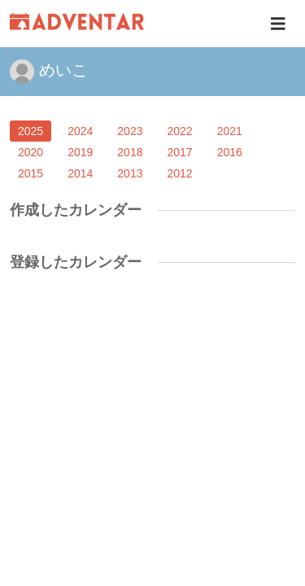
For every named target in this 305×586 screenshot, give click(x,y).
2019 (80, 152)
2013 (129, 173)
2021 (229, 131)
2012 (179, 173)
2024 (80, 131)
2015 (30, 173)
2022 (179, 131)
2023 (129, 131)
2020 (30, 152)
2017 (179, 152)
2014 (80, 173)
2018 (129, 152)
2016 (229, 152)
